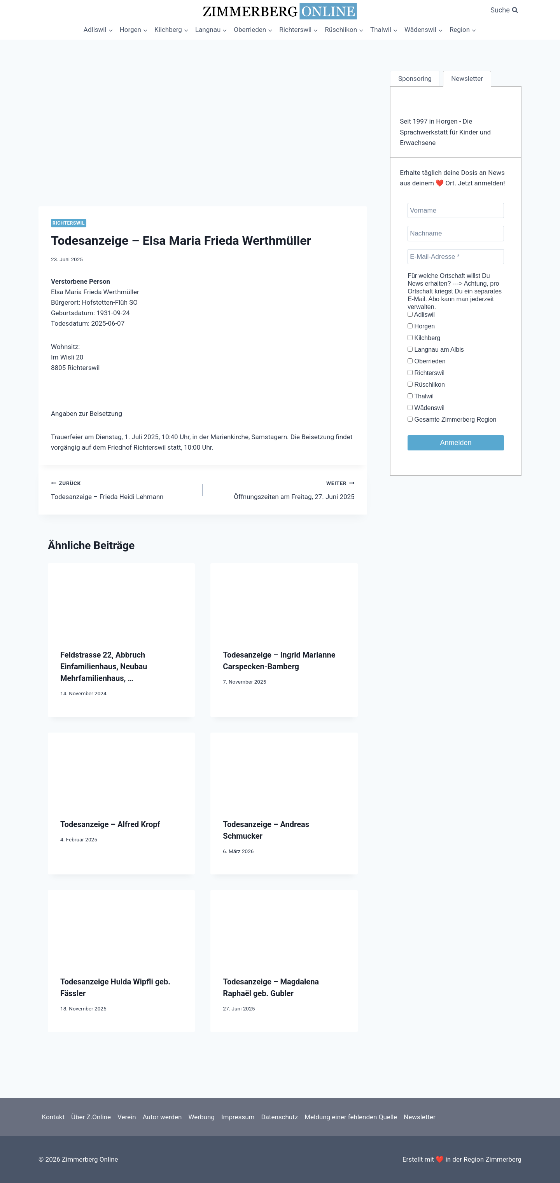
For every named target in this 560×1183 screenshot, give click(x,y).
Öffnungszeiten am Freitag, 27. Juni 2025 (281, 489)
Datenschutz (279, 1117)
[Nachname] (456, 233)
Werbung (201, 1117)
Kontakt (53, 1117)
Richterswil (68, 223)
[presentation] (121, 600)
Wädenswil (426, 408)
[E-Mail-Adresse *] (456, 256)
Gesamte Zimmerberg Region (452, 419)
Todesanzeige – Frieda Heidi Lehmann (123, 489)
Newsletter (420, 1117)
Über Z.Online (91, 1117)
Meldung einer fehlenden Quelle (350, 1117)
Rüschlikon (426, 384)
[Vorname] (456, 210)
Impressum (238, 1117)
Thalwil (421, 396)
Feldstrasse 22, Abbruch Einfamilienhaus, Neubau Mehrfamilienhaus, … (103, 666)
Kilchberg (424, 338)
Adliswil (421, 314)
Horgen (421, 326)
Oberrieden (427, 361)
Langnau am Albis (436, 349)
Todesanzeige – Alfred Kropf (110, 824)
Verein (126, 1117)
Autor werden (162, 1117)
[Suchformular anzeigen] (504, 10)
